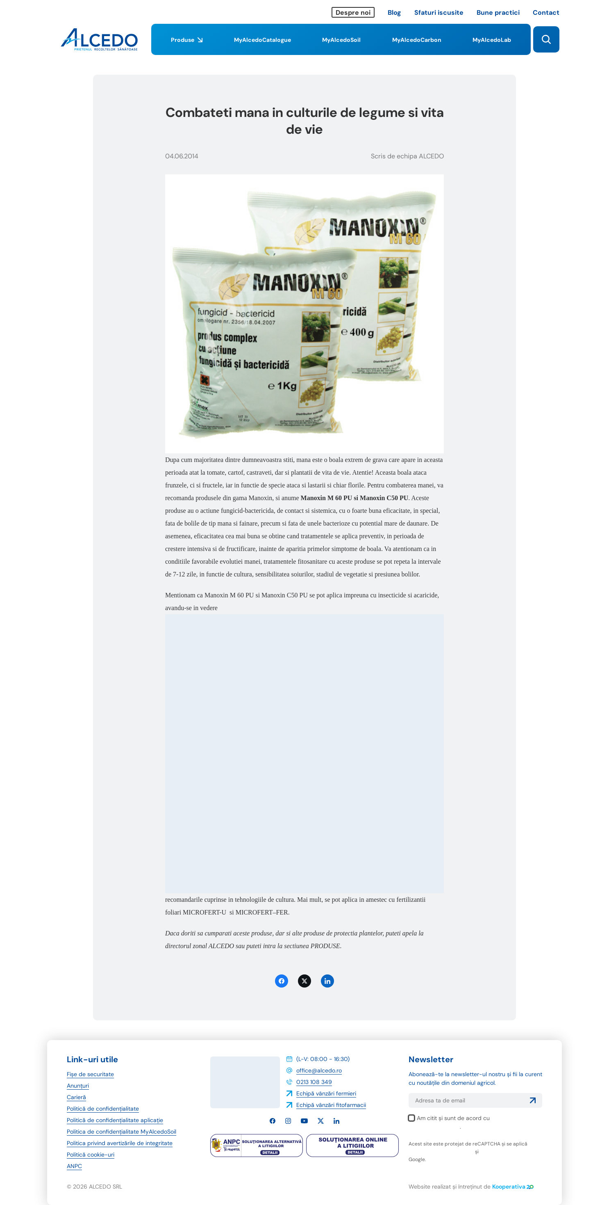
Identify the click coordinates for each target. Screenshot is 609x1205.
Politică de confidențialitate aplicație (115, 1120)
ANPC (74, 1166)
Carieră (76, 1097)
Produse (186, 45)
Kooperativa (513, 1186)
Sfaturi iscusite (439, 12)
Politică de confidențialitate (103, 1108)
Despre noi (353, 12)
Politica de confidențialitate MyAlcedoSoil (121, 1131)
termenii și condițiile (503, 1151)
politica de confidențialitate (441, 1151)
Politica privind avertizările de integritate (120, 1143)
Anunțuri (78, 1085)
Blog (394, 12)
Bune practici (498, 12)
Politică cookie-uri (90, 1154)
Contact (546, 12)
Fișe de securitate (90, 1074)
